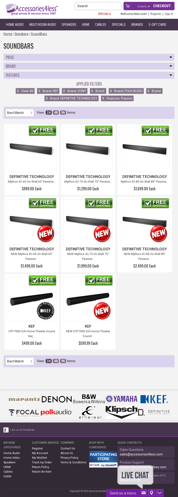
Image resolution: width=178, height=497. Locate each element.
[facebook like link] (6, 430)
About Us (66, 453)
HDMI (85, 25)
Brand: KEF (48, 91)
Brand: (98, 91)
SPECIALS (104, 14)
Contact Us (67, 448)
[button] (118, 6)
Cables (100, 25)
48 (56, 112)
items (142, 6)
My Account (40, 453)
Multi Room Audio (42, 25)
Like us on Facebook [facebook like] (22, 429)
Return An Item (41, 471)
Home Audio (15, 25)
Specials (119, 25)
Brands (137, 25)
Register (155, 14)
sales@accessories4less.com (141, 454)
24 (49, 112)
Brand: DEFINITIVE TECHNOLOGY (71, 98)
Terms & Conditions (73, 462)
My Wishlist (39, 457)
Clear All (25, 91)
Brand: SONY (74, 91)
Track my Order (42, 462)
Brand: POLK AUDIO (126, 91)
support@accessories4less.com (143, 467)
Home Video (11, 457)
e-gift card (157, 25)
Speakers (69, 25)
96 (63, 112)
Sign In (169, 14)
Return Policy (40, 467)
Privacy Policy (69, 457)
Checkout (162, 6)
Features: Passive (117, 98)
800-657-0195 (130, 480)
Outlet (7, 476)
